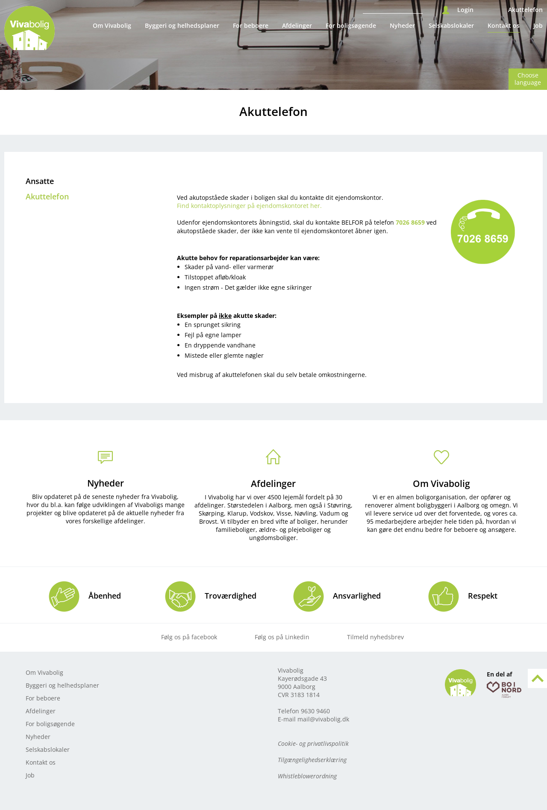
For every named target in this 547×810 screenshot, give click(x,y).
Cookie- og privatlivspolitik (313, 743)
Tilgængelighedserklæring (312, 760)
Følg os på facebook (189, 637)
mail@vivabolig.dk (323, 719)
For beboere (250, 25)
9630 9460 (315, 711)
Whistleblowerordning (307, 776)
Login (465, 10)
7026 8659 (410, 222)
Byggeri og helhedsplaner (182, 25)
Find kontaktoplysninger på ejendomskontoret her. (249, 206)
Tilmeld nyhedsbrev (375, 637)
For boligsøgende (351, 25)
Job (538, 25)
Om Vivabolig (112, 25)
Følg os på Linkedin (282, 637)
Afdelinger (297, 25)
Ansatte (40, 181)
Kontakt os (504, 25)
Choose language (528, 78)
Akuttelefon (525, 10)
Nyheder (402, 25)
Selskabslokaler (451, 25)
